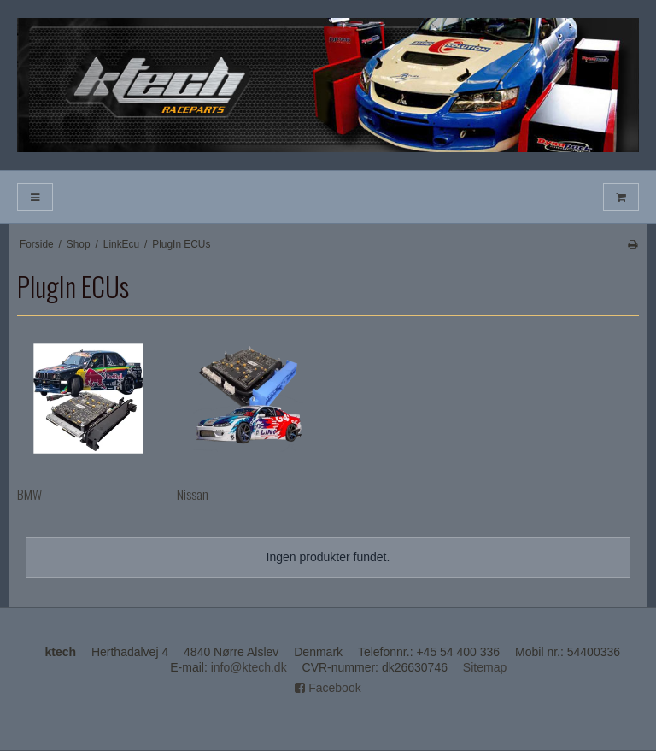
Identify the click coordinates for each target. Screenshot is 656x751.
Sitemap (485, 667)
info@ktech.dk (249, 667)
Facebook (327, 688)
